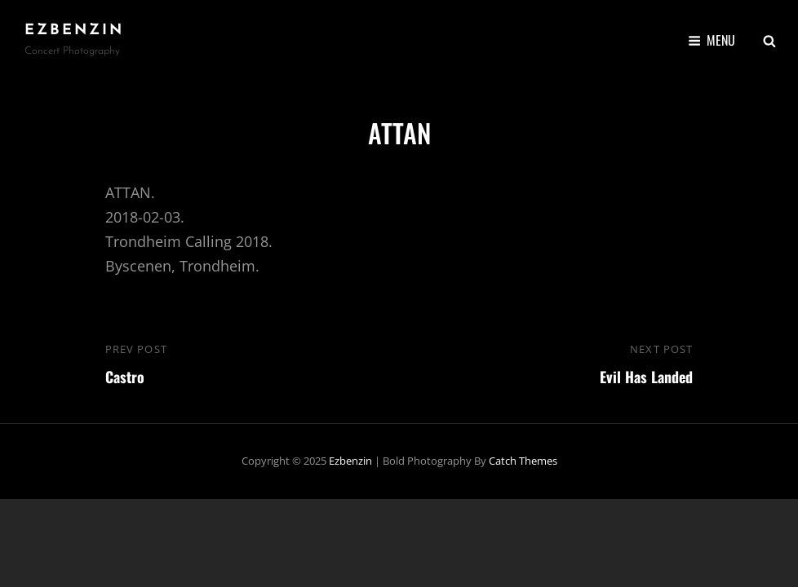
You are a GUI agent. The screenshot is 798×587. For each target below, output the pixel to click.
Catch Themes (523, 460)
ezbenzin (74, 30)
